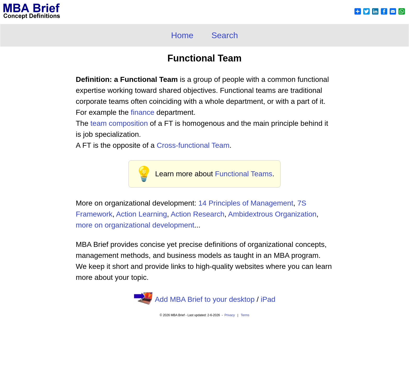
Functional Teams (243, 174)
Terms (245, 315)
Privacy (230, 315)
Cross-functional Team (193, 145)
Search (224, 35)
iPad (268, 299)
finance (142, 112)
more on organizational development (135, 225)
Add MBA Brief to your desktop (205, 299)
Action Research (197, 214)
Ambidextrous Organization (272, 214)
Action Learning (141, 214)
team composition (119, 123)
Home (182, 35)
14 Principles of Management (245, 203)
